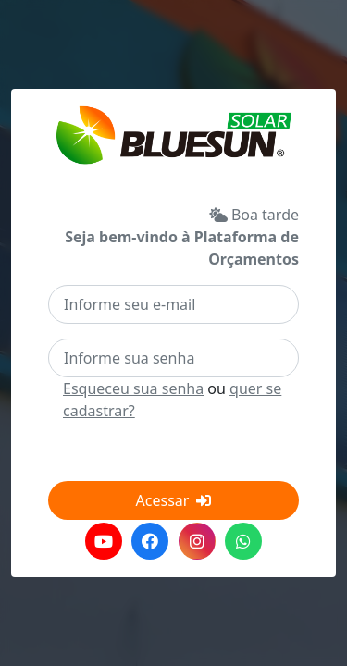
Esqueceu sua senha (133, 388)
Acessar (174, 500)
